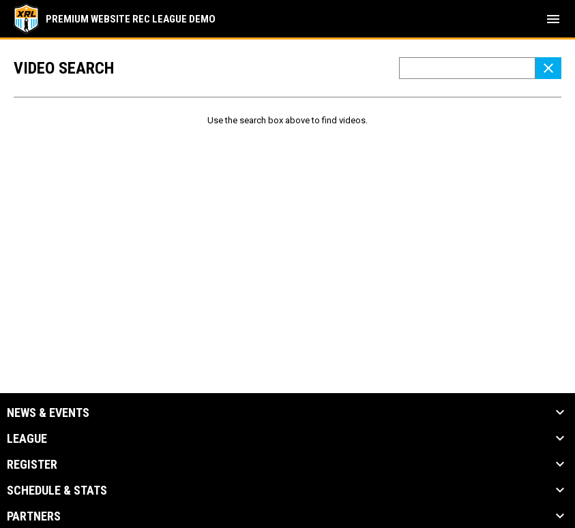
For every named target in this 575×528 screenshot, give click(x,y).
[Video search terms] (467, 68)
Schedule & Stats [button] (57, 490)
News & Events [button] (48, 413)
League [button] (27, 439)
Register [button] (32, 465)
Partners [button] (34, 516)
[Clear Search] (548, 68)
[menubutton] (553, 19)
